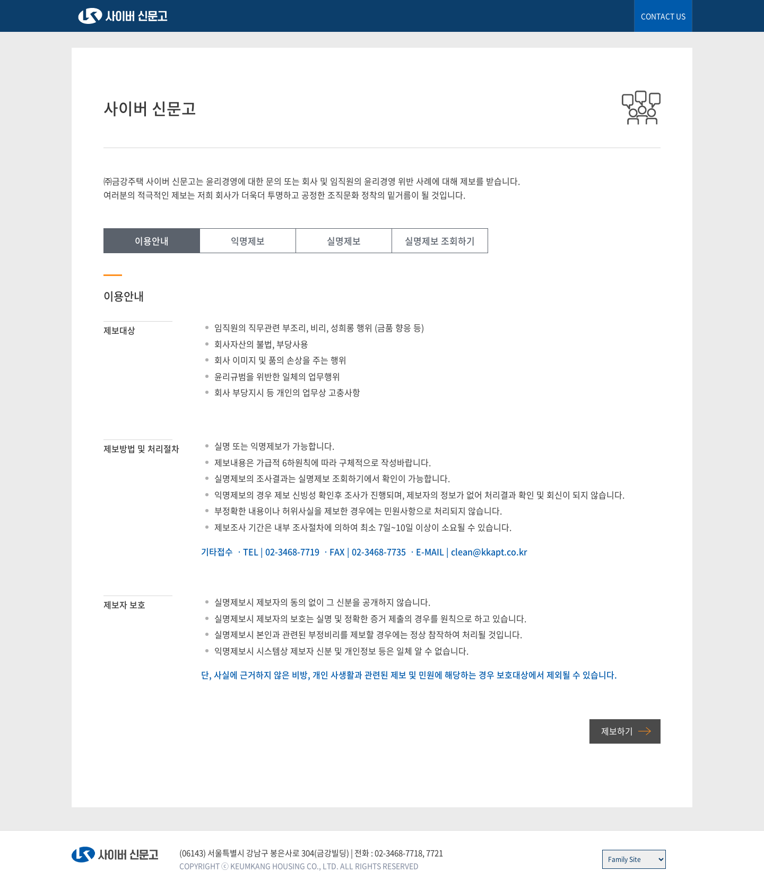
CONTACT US (663, 16)
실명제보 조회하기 (440, 240)
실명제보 (344, 240)
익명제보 (248, 240)
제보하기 (617, 731)
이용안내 (152, 240)
